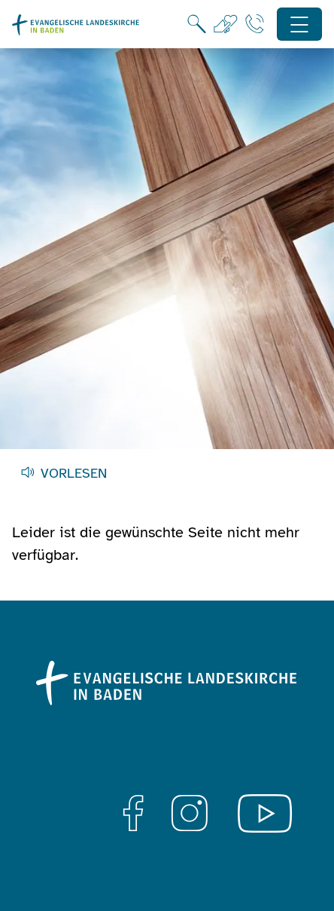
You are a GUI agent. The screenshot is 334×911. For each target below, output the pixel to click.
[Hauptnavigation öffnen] (300, 24)
